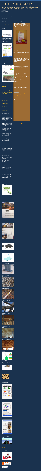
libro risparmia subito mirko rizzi (22, 95)
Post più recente (17, 122)
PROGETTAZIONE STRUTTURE (17, 4)
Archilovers (3, 447)
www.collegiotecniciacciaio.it (5, 24)
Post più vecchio (26, 122)
